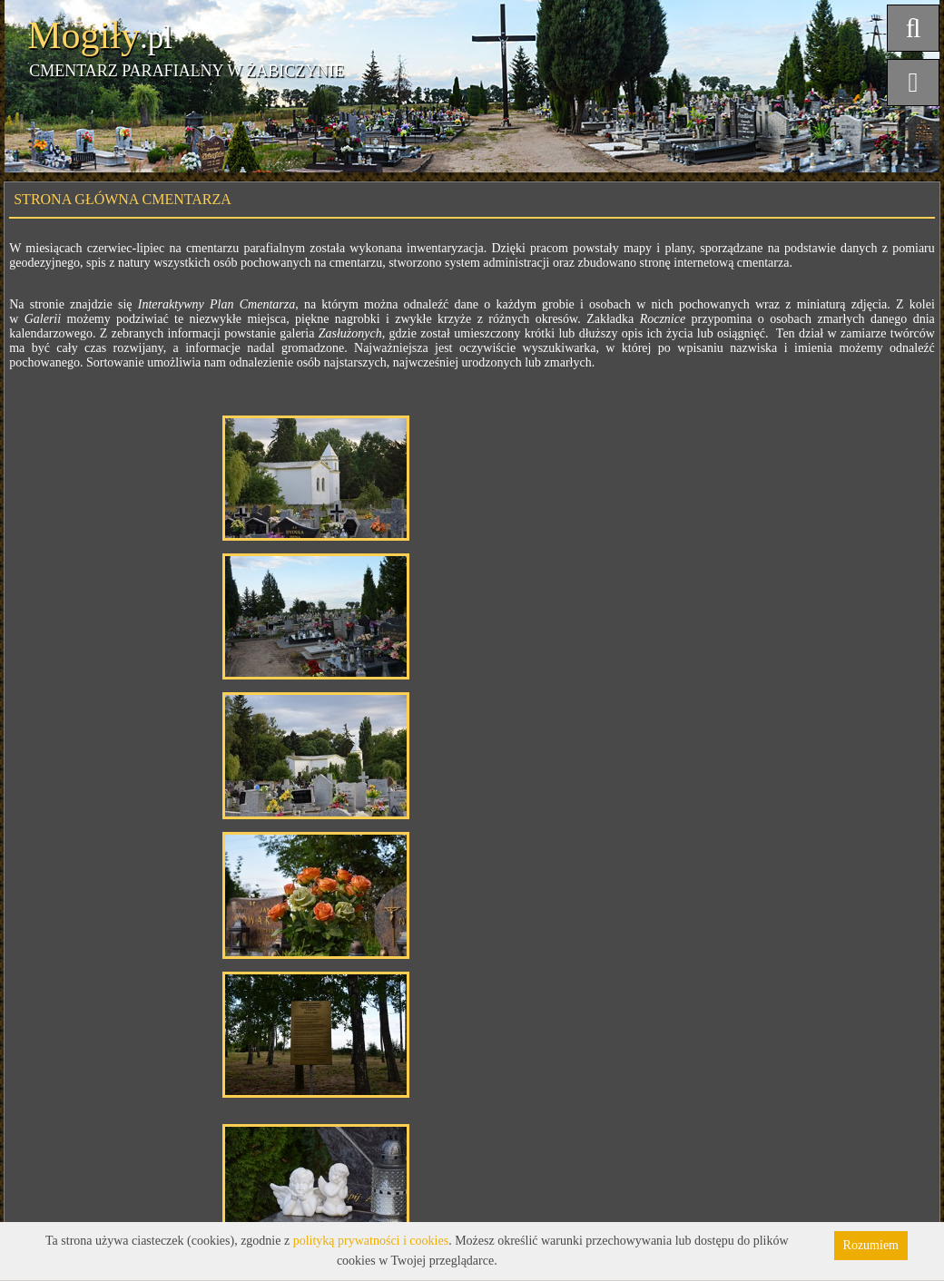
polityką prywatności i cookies (370, 1240)
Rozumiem (871, 1245)
